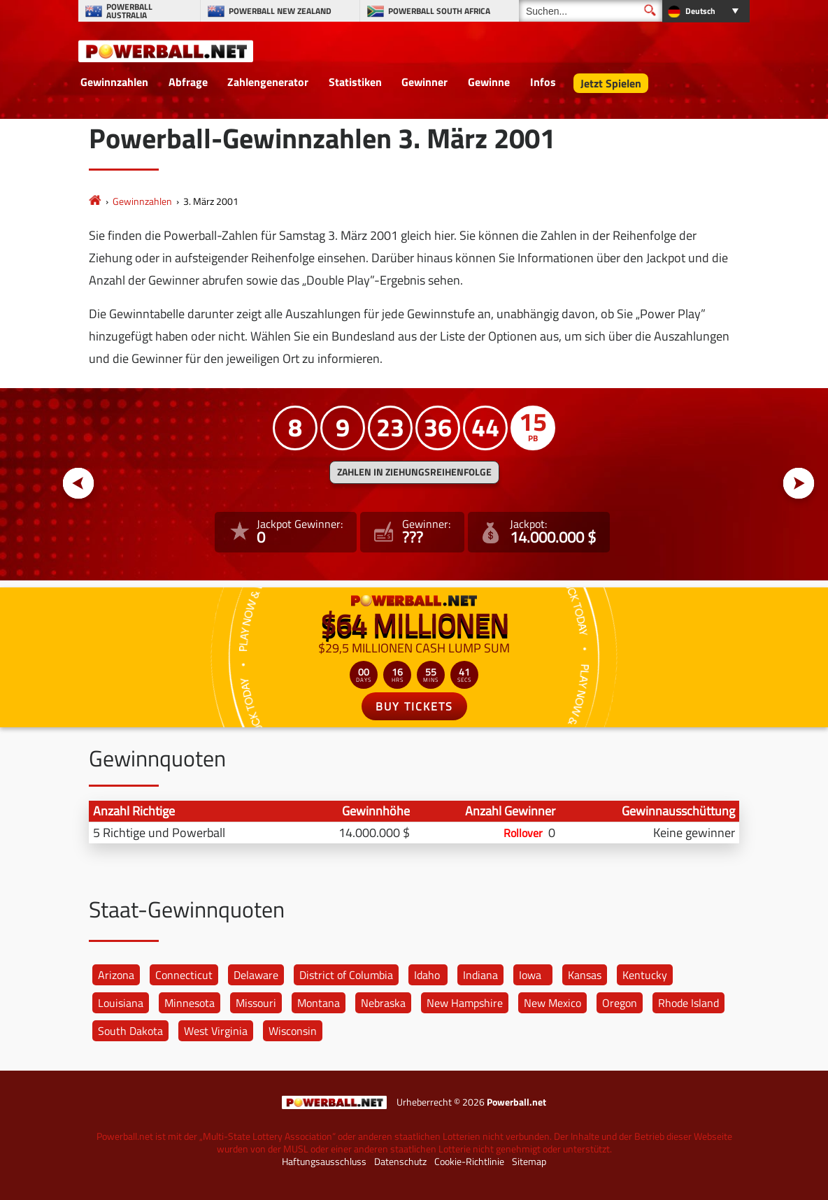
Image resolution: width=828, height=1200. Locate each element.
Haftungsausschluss (324, 1161)
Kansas (584, 974)
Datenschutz (400, 1161)
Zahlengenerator (267, 81)
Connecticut (184, 974)
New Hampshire (465, 1002)
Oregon (619, 1002)
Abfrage (188, 81)
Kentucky (644, 974)
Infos (543, 81)
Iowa (530, 974)
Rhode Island (688, 1002)
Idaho (427, 974)
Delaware (256, 974)
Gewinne (489, 81)
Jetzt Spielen (610, 83)
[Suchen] (590, 11)
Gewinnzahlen (114, 81)
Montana (318, 1002)
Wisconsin (293, 1030)
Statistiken (355, 81)
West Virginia (216, 1030)
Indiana (480, 974)
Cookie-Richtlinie (469, 1161)
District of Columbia (346, 974)
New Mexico (552, 1002)
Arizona (116, 974)
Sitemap (529, 1161)
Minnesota (189, 1002)
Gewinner (424, 81)
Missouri (256, 1002)
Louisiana (120, 1002)
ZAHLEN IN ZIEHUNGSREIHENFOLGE (414, 472)
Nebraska (383, 1002)
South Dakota (130, 1030)
